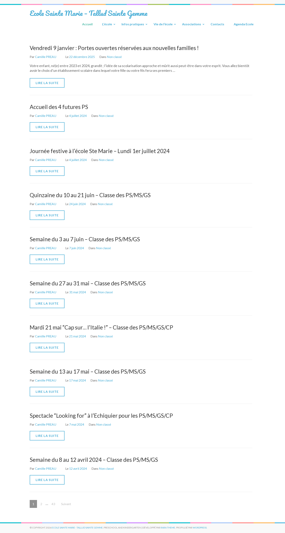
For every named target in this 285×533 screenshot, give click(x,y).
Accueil (87, 24)
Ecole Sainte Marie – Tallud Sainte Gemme (88, 13)
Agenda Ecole (244, 24)
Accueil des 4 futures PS (59, 106)
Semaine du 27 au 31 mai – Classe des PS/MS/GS (88, 283)
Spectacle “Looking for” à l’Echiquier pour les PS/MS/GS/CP (101, 415)
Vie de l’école (163, 24)
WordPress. (200, 527)
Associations (191, 24)
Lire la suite (47, 83)
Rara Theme (168, 527)
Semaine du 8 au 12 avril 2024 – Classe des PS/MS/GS (94, 459)
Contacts (217, 24)
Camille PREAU (45, 57)
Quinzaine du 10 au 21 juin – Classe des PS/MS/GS (90, 195)
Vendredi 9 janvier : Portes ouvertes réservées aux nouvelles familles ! (114, 47)
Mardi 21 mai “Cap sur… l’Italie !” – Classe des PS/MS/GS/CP (101, 327)
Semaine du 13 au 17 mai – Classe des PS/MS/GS (88, 371)
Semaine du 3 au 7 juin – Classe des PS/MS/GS (85, 239)
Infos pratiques (133, 24)
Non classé (114, 57)
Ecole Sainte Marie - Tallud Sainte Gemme (77, 527)
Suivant (66, 504)
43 (54, 503)
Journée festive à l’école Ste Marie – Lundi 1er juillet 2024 (100, 151)
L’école (107, 24)
